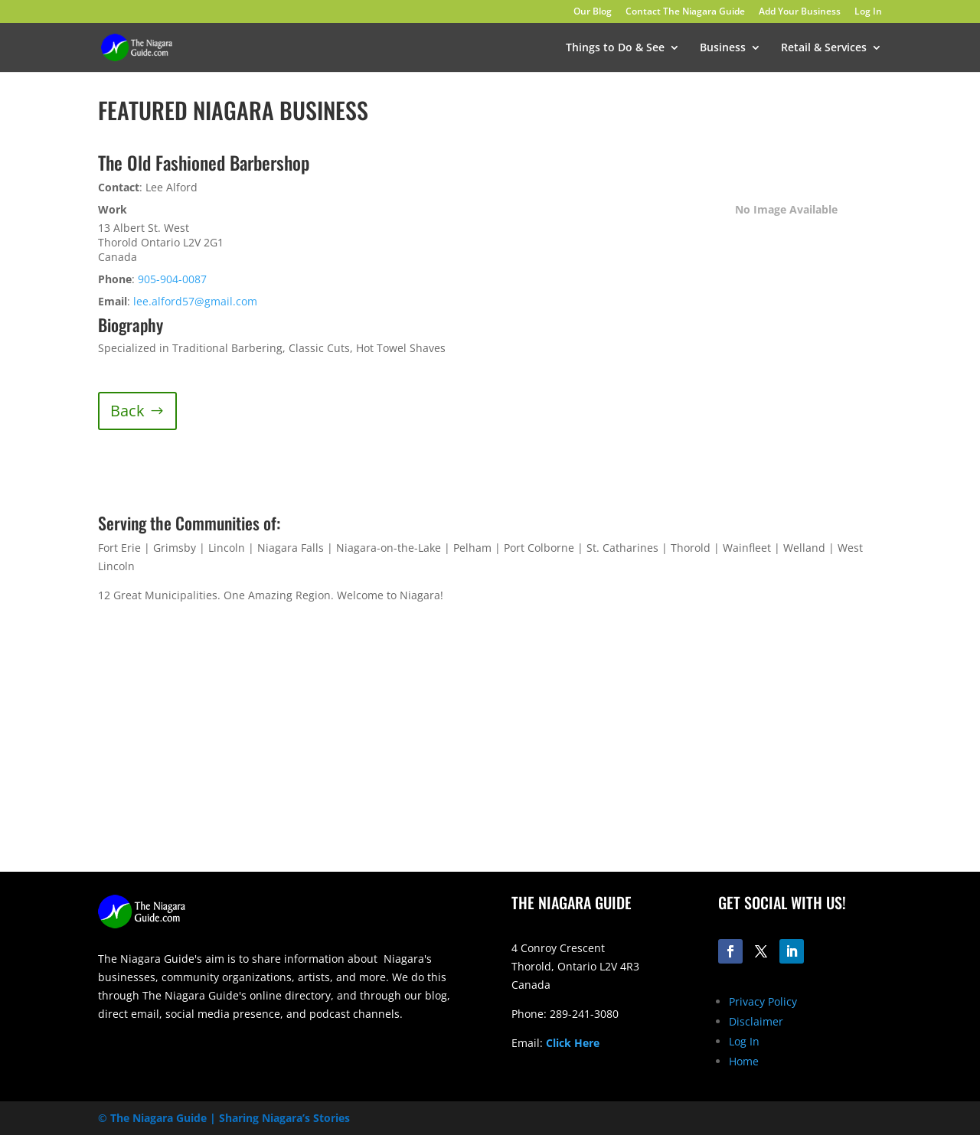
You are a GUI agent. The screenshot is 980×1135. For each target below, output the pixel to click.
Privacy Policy (763, 1001)
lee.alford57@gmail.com (195, 301)
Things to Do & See (615, 48)
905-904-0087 (172, 279)
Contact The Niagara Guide (685, 12)
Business (723, 48)
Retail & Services (824, 48)
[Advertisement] (696, 751)
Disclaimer (756, 1021)
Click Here (572, 1043)
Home (744, 1061)
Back (127, 410)
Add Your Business (800, 12)
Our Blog (592, 12)
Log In (868, 12)
